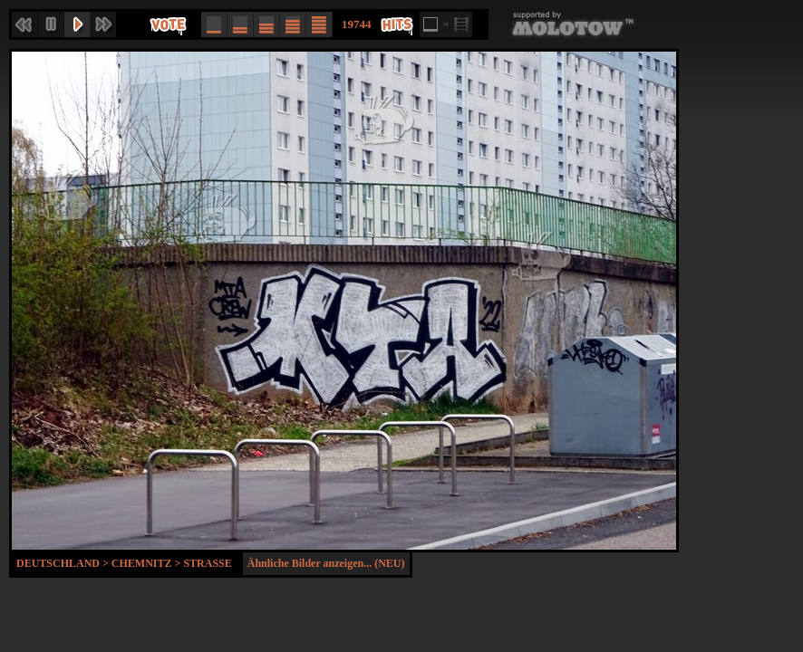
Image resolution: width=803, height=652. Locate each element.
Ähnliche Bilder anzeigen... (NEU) (326, 563)
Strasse (207, 563)
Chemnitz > (147, 563)
